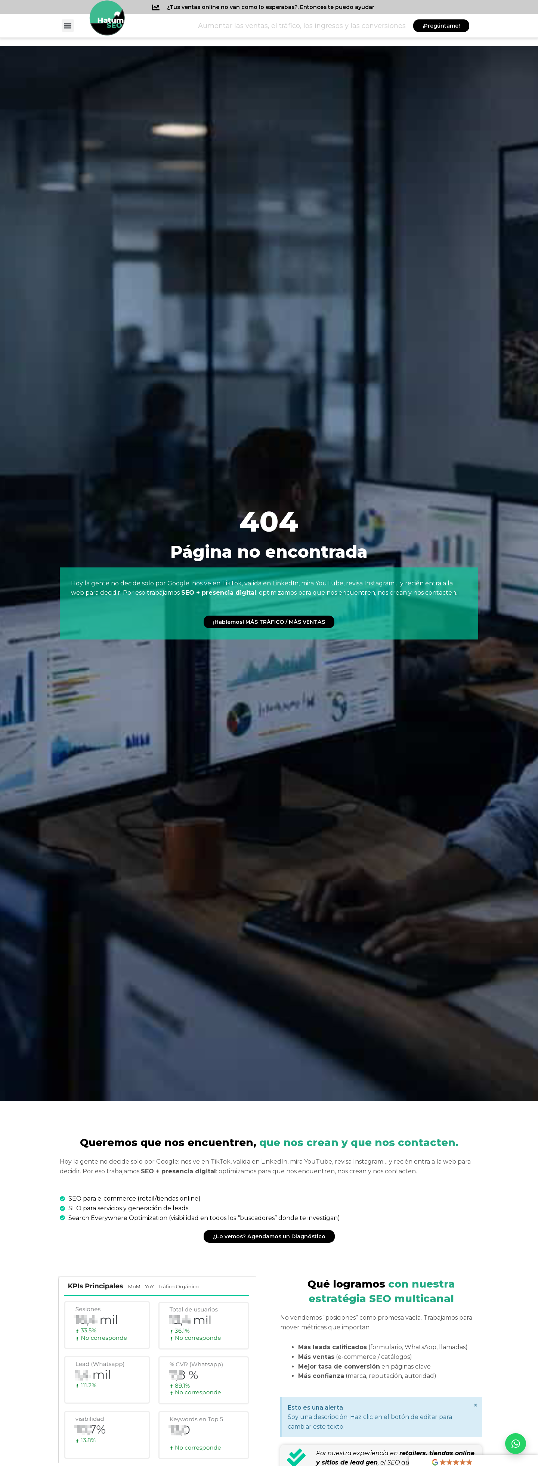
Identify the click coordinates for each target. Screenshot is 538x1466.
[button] (68, 25)
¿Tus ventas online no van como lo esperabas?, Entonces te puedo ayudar (281, 6)
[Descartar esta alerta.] (474, 1406)
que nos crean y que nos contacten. (269, 1142)
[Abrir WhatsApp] (515, 1443)
